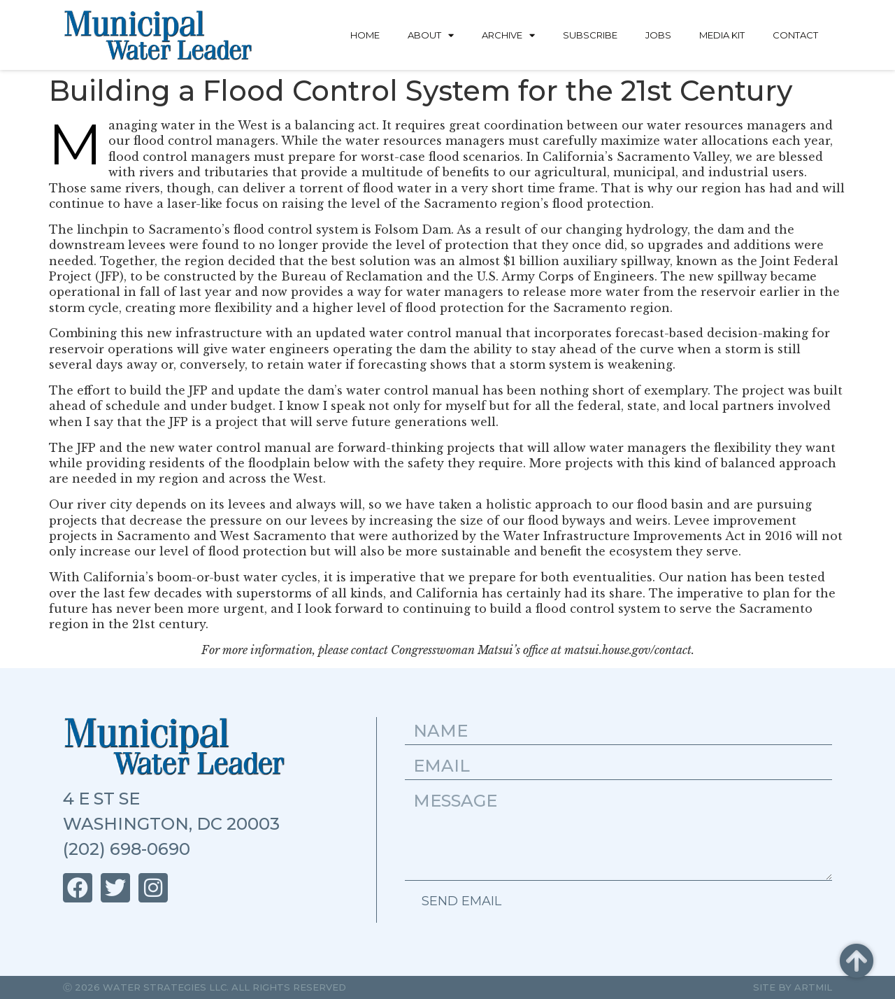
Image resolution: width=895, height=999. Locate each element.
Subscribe (590, 35)
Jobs (658, 35)
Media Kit (722, 35)
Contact (795, 35)
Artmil (813, 987)
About (431, 35)
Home (365, 35)
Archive (508, 35)
